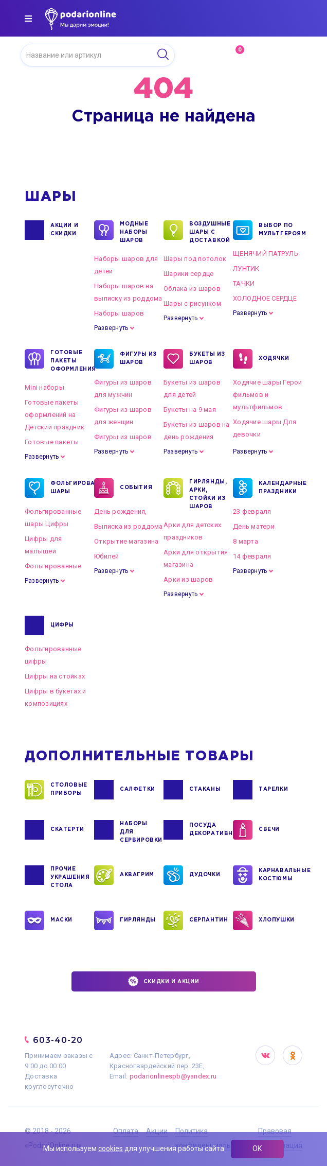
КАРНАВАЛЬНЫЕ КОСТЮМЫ (278, 875)
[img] (28, 18)
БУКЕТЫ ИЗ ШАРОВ (207, 359)
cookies (110, 1148)
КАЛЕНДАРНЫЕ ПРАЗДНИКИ (278, 488)
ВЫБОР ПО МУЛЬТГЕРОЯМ (278, 230)
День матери (254, 526)
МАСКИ (61, 920)
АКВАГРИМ (137, 875)
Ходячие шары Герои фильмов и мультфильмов (267, 394)
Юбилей (106, 556)
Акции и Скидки (64, 230)
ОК (257, 1148)
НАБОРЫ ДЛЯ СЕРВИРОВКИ (139, 831)
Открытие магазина (126, 541)
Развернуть (111, 328)
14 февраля (252, 556)
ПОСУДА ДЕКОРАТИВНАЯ (208, 830)
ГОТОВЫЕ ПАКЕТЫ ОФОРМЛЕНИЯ (69, 360)
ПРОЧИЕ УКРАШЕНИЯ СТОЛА (69, 876)
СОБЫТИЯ (136, 488)
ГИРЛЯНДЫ (138, 920)
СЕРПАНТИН (208, 920)
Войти (282, 55)
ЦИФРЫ (62, 625)
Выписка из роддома (128, 526)
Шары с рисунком (192, 303)
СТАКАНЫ (205, 789)
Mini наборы (44, 387)
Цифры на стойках (55, 676)
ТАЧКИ (244, 283)
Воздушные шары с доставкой (208, 231)
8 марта (245, 541)
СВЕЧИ (269, 830)
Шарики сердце (188, 273)
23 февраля (252, 511)
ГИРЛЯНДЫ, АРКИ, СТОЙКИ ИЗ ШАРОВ (208, 493)
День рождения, (120, 511)
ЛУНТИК (246, 268)
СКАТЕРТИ (67, 830)
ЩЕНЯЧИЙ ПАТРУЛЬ (265, 253)
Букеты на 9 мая (190, 409)
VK (265, 1055)
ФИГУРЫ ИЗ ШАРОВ (138, 359)
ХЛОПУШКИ (277, 920)
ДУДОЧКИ (204, 875)
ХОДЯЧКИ (274, 359)
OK (292, 1055)
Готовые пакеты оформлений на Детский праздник (54, 414)
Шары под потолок (195, 259)
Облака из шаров (192, 288)
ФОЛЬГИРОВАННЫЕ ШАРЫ (69, 488)
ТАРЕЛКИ (273, 789)
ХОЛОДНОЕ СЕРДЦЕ (265, 298)
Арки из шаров (188, 579)
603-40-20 (58, 1040)
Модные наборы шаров (134, 231)
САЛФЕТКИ (137, 789)
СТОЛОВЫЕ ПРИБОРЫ (68, 789)
